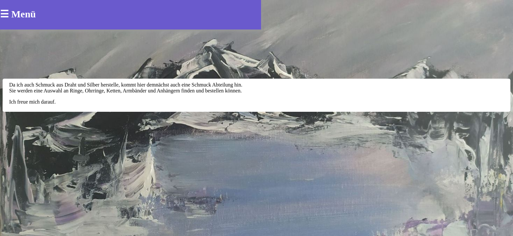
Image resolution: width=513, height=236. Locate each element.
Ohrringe (46, 23)
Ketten (135, 23)
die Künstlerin (123, 14)
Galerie (189, 14)
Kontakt (161, 14)
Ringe (73, 23)
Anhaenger (103, 23)
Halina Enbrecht (54, 13)
